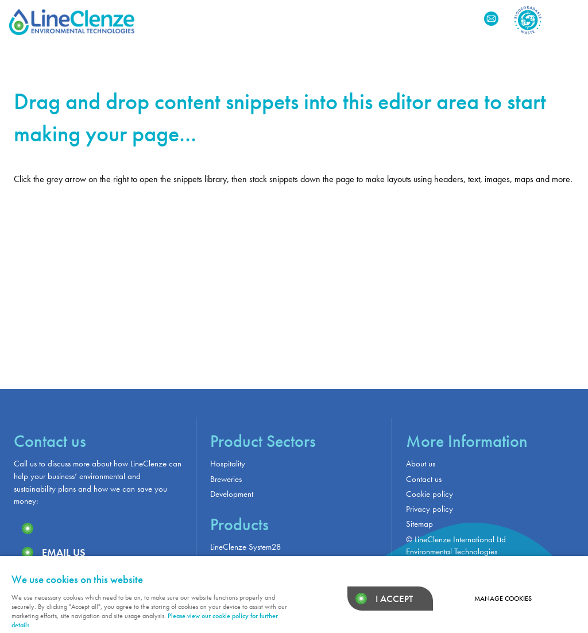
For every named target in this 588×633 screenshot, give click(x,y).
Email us (64, 552)
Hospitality (227, 463)
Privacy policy (429, 509)
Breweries (226, 479)
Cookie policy (429, 494)
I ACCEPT (394, 598)
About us (420, 463)
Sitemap (419, 524)
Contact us (424, 479)
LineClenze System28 (245, 547)
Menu (568, 18)
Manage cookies (503, 599)
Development (231, 494)
